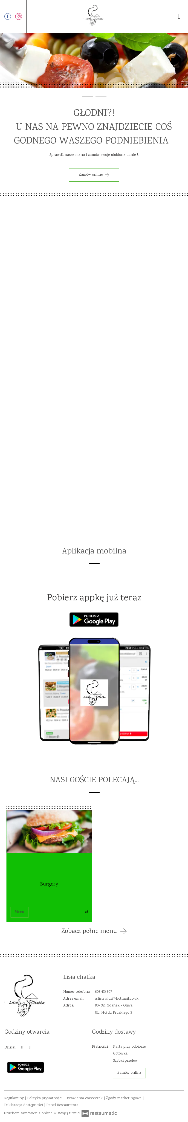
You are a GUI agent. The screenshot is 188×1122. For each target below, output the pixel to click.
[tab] (87, 97)
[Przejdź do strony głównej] (94, 15)
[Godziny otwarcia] (30, 1048)
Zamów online (129, 1073)
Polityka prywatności (45, 1098)
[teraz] (22, 1047)
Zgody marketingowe (124, 1098)
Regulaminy (14, 1098)
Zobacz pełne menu (94, 931)
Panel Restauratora (62, 1105)
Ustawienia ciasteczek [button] (85, 1098)
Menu (19, 912)
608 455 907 (103, 992)
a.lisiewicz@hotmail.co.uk (116, 999)
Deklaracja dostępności (24, 1105)
